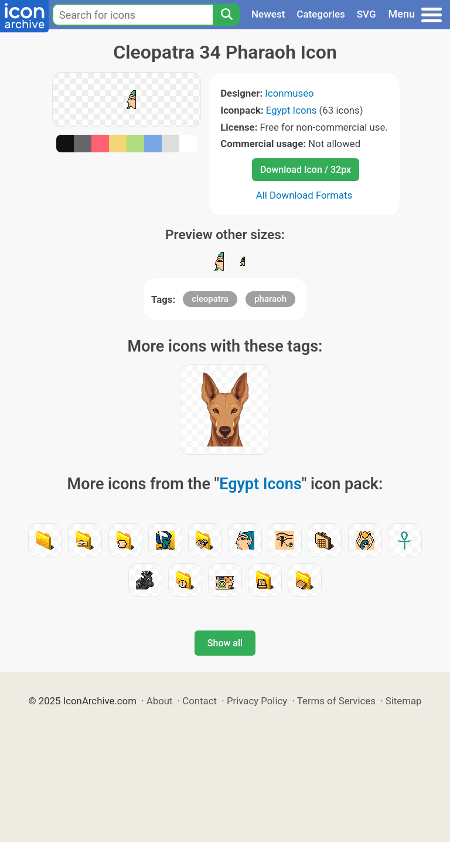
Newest (268, 14)
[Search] (226, 15)
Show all (225, 643)
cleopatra (210, 299)
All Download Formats (304, 195)
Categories (320, 14)
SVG (366, 14)
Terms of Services (336, 701)
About (159, 701)
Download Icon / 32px (305, 169)
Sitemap (404, 701)
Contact (199, 701)
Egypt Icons (291, 110)
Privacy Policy (257, 701)
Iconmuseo (289, 93)
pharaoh (270, 299)
